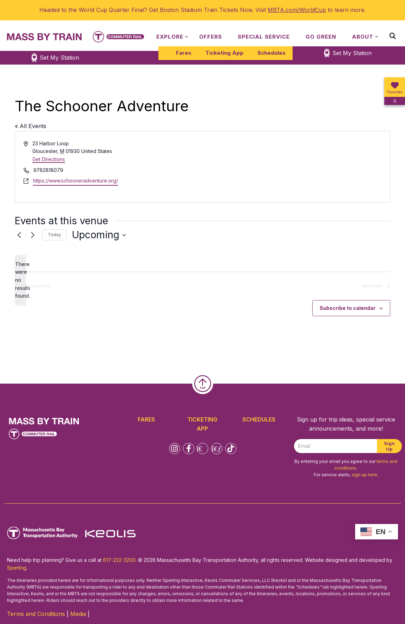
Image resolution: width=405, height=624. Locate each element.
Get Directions (48, 159)
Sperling (16, 568)
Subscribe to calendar (347, 308)
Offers (210, 36)
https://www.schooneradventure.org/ (75, 181)
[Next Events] (32, 235)
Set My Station (352, 53)
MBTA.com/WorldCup (297, 9)
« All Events (30, 126)
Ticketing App (224, 52)
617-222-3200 (119, 560)
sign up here (364, 474)
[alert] (20, 280)
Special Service (264, 36)
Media (78, 613)
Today (54, 234)
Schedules (271, 52)
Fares (183, 52)
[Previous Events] (19, 235)
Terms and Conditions (36, 613)
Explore (169, 36)
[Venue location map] (296, 167)
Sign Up (389, 446)
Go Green (321, 36)
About (362, 36)
